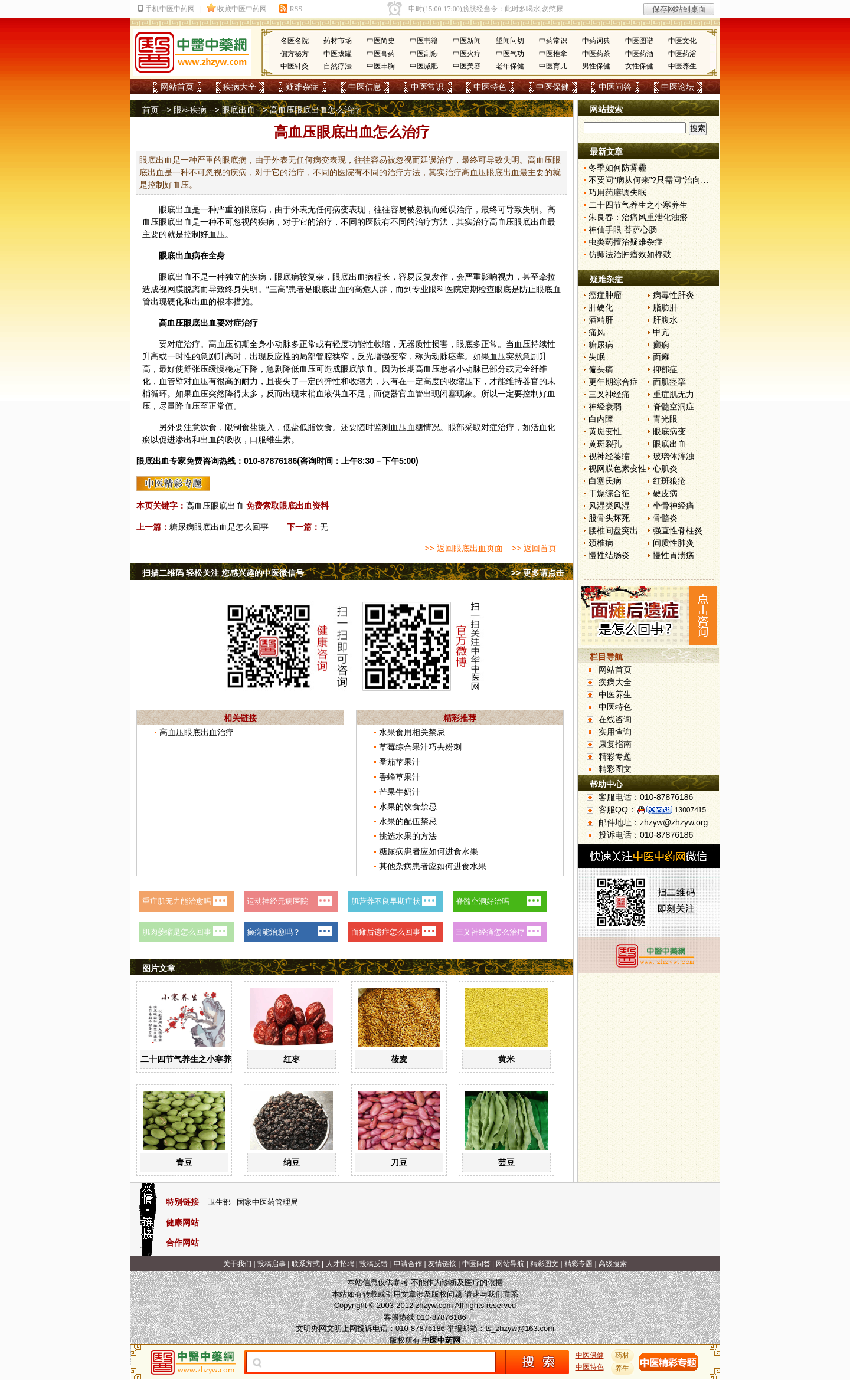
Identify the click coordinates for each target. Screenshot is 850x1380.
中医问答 (615, 86)
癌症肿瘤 (605, 295)
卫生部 (219, 1202)
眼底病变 (669, 431)
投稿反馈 (373, 1264)
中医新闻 (467, 41)
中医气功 (510, 54)
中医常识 (427, 86)
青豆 (184, 1162)
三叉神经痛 (609, 394)
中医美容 (467, 66)
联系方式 (306, 1264)
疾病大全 (239, 86)
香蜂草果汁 (399, 777)
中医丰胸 (381, 66)
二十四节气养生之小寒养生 (190, 1059)
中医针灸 (294, 66)
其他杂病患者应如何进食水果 (432, 866)
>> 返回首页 (534, 548)
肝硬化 (601, 307)
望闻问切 (510, 41)
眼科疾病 (190, 109)
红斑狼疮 (669, 481)
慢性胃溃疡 (673, 555)
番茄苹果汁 (399, 761)
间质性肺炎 (673, 543)
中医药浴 (682, 54)
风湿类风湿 (609, 505)
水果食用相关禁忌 (412, 732)
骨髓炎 (665, 518)
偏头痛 (601, 369)
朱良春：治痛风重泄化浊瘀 (638, 217)
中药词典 (596, 41)
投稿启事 (271, 1264)
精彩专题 (615, 756)
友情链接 (442, 1264)
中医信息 (364, 86)
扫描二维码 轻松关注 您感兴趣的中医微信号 (223, 573)
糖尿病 (601, 344)
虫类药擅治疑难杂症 (626, 242)
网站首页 (177, 86)
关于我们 (237, 1264)
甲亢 (661, 332)
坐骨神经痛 (673, 505)
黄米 (506, 1059)
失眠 (597, 357)
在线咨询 (615, 719)
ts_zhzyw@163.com (519, 1328)
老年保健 (510, 66)
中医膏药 (381, 54)
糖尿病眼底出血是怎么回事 (219, 527)
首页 (150, 109)
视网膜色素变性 (617, 468)
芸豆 (506, 1162)
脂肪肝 (665, 307)
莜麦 (399, 1059)
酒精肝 (601, 319)
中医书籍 (424, 41)
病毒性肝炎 (673, 295)
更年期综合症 (613, 381)
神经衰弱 (605, 406)
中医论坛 (677, 86)
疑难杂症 (302, 86)
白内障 (601, 419)
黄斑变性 (605, 431)
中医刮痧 (424, 54)
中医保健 (552, 86)
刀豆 (399, 1162)
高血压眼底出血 (215, 505)
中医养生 (682, 66)
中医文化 (682, 41)
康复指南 (615, 744)
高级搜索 (613, 1264)
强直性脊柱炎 (677, 530)
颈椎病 (601, 543)
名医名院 (294, 41)
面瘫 (661, 357)
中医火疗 (467, 54)
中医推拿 (553, 54)
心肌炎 (665, 468)
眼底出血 (238, 109)
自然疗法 (337, 66)
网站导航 (510, 1264)
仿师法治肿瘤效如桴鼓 (630, 254)
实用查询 (615, 731)
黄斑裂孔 (605, 443)
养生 (623, 1368)
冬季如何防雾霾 (617, 167)
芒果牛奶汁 (399, 791)
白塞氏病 (605, 481)
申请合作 (408, 1264)
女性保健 (639, 66)
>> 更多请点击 (537, 573)
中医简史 (381, 41)
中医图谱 (639, 41)
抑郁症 (665, 369)
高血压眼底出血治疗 (196, 732)
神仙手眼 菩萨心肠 (623, 229)
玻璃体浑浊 (673, 456)
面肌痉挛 (669, 381)
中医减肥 (424, 66)
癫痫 (661, 344)
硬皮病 (665, 493)
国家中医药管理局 (267, 1202)
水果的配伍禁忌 (408, 821)
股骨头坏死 (609, 518)
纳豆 (291, 1162)
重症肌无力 (673, 394)
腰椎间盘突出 (613, 530)
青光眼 (665, 419)
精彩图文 (615, 768)
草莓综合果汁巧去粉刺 (420, 747)
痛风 (597, 332)
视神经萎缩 (609, 456)
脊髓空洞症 (673, 406)
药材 (623, 1355)
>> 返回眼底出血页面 (463, 548)
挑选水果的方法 (408, 836)
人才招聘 (340, 1264)
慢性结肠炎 (609, 555)
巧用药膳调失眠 (617, 192)
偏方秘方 (294, 54)
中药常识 (553, 41)
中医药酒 (639, 54)
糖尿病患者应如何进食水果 (428, 851)
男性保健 (596, 66)
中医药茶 (596, 54)
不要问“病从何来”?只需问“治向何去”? (656, 180)
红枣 (291, 1059)
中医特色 (489, 86)
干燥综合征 (609, 493)
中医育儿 (553, 66)
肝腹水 (665, 319)
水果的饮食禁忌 (408, 806)
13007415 (690, 810)
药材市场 (337, 41)
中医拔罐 (337, 54)
